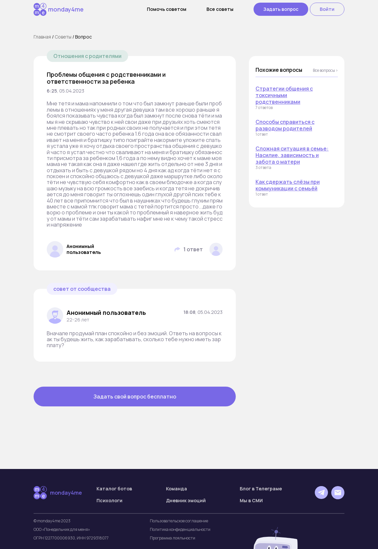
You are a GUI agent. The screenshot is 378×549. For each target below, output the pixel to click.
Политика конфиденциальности (180, 529)
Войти (327, 9)
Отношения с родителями (87, 56)
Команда (176, 488)
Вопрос (83, 37)
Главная (42, 37)
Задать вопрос (280, 9)
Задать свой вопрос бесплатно (135, 396)
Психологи (109, 500)
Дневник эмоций (186, 500)
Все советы (219, 9)
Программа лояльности (172, 538)
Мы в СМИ (251, 500)
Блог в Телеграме (261, 488)
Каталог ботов (114, 488)
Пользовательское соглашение (179, 521)
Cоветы (63, 37)
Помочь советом (166, 9)
